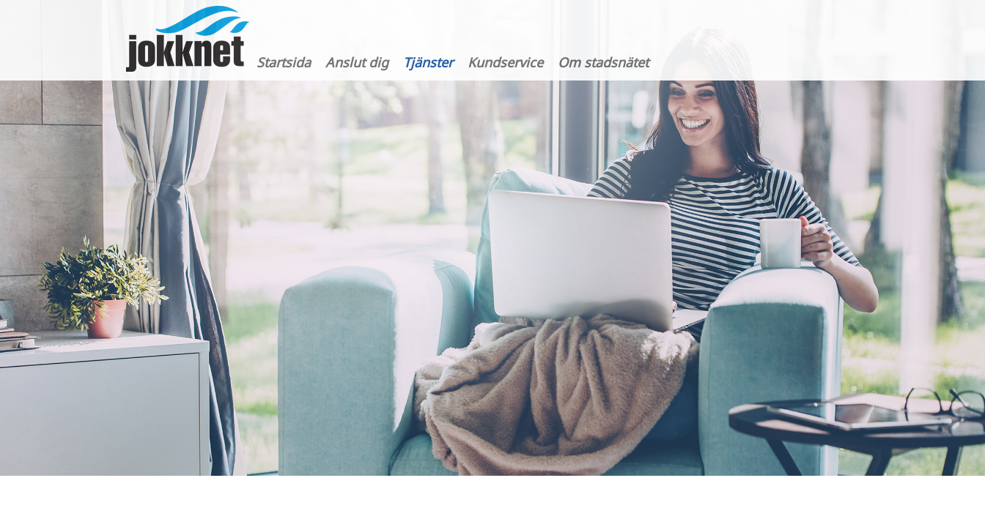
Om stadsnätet (603, 62)
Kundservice (505, 62)
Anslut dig (356, 62)
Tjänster (428, 62)
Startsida (284, 62)
